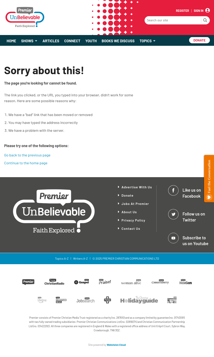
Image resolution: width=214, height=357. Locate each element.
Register (182, 10)
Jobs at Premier (135, 204)
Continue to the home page (25, 163)
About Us (129, 212)
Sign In (198, 10)
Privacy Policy (133, 220)
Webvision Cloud (116, 344)
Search (205, 20)
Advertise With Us (137, 187)
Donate (128, 195)
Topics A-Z (61, 258)
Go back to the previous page (27, 155)
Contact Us (131, 228)
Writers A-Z (80, 258)
